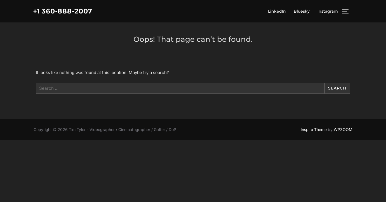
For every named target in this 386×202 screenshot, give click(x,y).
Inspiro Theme (314, 129)
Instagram (327, 11)
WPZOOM (343, 129)
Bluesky (302, 11)
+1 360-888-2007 (66, 11)
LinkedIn (277, 11)
